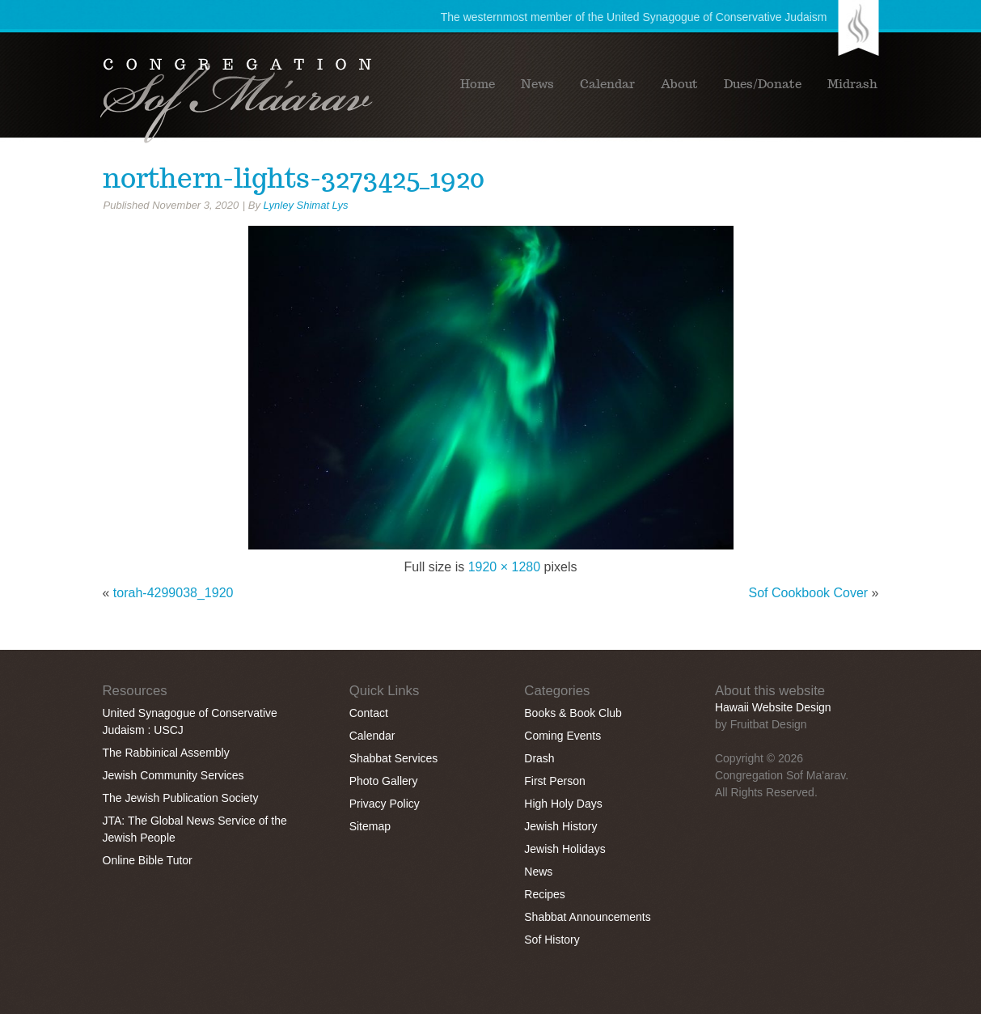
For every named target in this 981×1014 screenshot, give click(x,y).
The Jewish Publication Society (181, 797)
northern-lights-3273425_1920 (293, 178)
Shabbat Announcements (587, 916)
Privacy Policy (384, 803)
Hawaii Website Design (773, 707)
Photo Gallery (383, 780)
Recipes (544, 894)
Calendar (607, 84)
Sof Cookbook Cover (809, 593)
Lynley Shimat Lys (306, 205)
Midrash (852, 84)
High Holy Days (563, 803)
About (679, 84)
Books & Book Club (573, 712)
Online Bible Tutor (147, 860)
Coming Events (562, 735)
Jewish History (560, 826)
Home (477, 84)
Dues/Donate (762, 84)
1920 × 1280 (504, 567)
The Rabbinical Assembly (166, 752)
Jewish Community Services (173, 775)
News (537, 84)
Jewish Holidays (564, 848)
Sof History (551, 939)
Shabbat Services (393, 758)
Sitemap (370, 826)
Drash (539, 758)
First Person (554, 780)
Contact (368, 712)
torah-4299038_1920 (173, 593)
